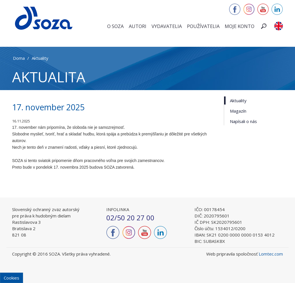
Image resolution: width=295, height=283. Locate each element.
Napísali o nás (243, 121)
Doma (19, 58)
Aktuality (40, 58)
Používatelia (203, 26)
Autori (137, 26)
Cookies (11, 278)
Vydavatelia (167, 26)
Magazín (238, 111)
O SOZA (115, 26)
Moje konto (239, 26)
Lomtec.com (271, 254)
